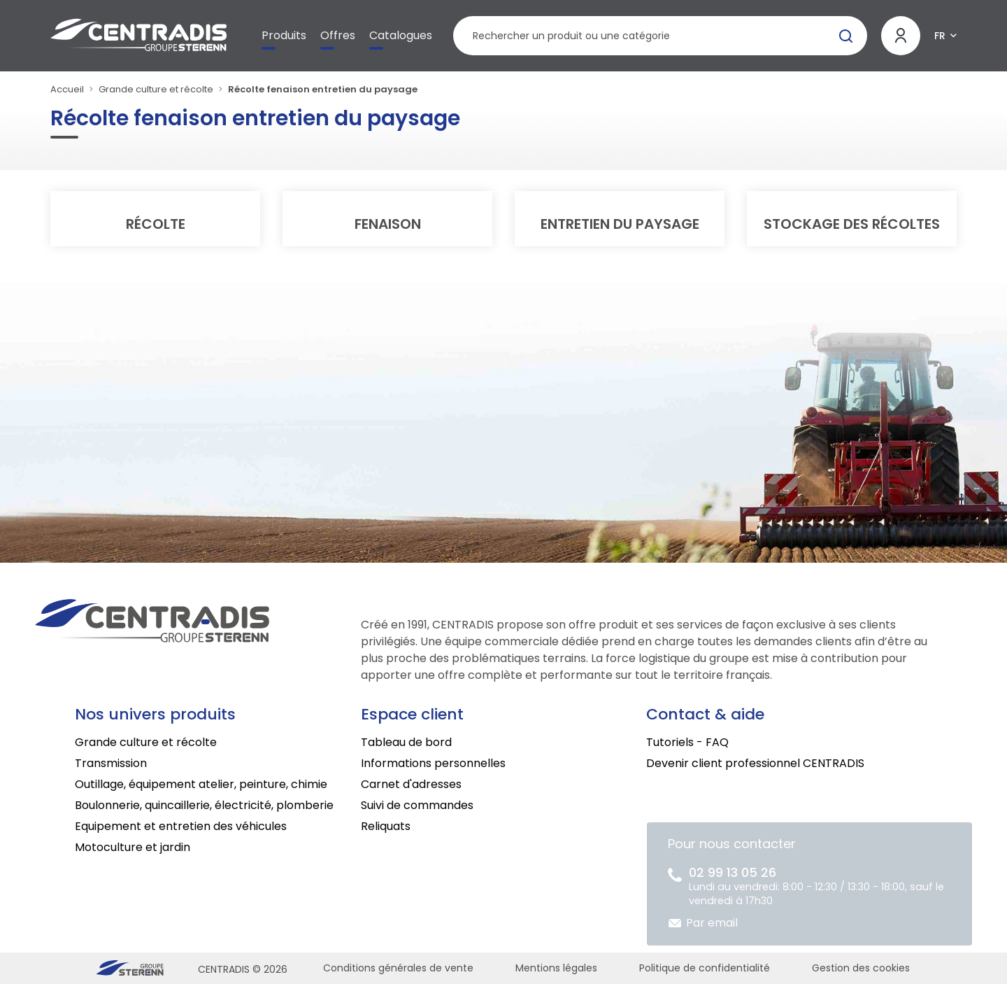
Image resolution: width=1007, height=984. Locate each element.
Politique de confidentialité (704, 968)
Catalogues (400, 35)
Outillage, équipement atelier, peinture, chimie (201, 784)
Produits (284, 35)
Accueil (67, 89)
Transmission (111, 763)
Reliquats (385, 826)
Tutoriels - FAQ (687, 742)
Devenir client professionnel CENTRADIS (755, 763)
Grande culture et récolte (156, 89)
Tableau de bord (406, 742)
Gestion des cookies (861, 968)
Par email (712, 923)
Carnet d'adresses (411, 784)
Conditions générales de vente (398, 968)
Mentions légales (556, 968)
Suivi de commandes (417, 805)
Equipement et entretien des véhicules (181, 826)
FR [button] (939, 36)
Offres (337, 35)
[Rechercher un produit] (660, 35)
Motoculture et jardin (132, 847)
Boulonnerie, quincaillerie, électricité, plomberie (204, 805)
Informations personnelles (433, 763)
